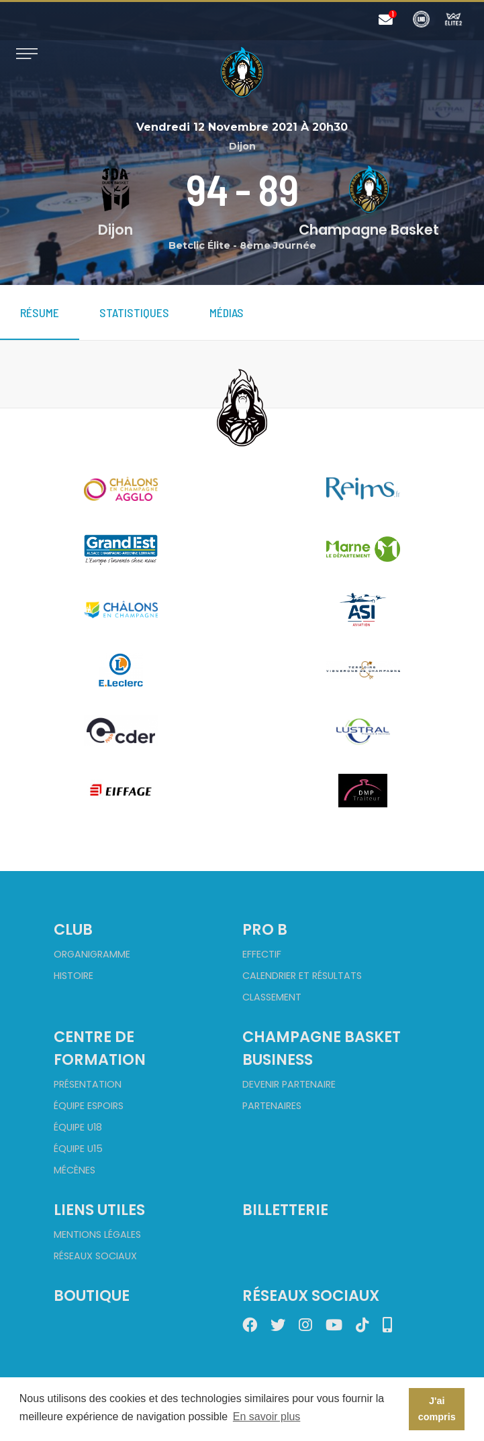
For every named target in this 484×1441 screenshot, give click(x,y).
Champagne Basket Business (321, 1048)
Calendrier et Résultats (302, 975)
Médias (226, 312)
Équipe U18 (78, 1127)
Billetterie (285, 1209)
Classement (271, 997)
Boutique (92, 1295)
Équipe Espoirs (89, 1105)
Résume (39, 312)
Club (73, 929)
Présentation (88, 1084)
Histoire (73, 975)
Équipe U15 (78, 1148)
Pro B (264, 929)
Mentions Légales (97, 1234)
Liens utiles (99, 1209)
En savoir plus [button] (267, 1416)
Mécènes (74, 1170)
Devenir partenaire (289, 1084)
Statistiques (134, 312)
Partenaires (271, 1105)
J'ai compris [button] (437, 1408)
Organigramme (92, 954)
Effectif (261, 954)
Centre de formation (100, 1048)
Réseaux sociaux (95, 1256)
